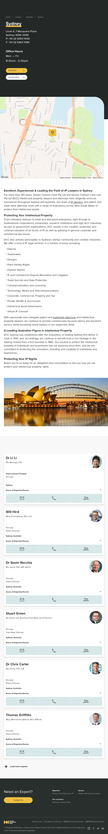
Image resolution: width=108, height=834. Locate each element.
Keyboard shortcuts (65, 177)
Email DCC (12, 70)
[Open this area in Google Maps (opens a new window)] (5, 177)
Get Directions (13, 77)
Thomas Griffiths (18, 714)
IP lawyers (77, 202)
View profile (86, 498)
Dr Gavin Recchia (19, 562)
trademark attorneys (64, 317)
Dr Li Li (11, 457)
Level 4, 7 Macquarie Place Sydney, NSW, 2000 (21, 33)
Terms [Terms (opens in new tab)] (89, 177)
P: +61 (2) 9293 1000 (18, 38)
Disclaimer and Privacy (52, 821)
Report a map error (98, 177)
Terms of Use (37, 821)
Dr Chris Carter (17, 664)
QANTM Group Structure (94, 821)
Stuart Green (15, 613)
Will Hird (12, 511)
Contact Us (18, 800)
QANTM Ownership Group (73, 821)
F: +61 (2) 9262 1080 (18, 42)
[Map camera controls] (100, 173)
